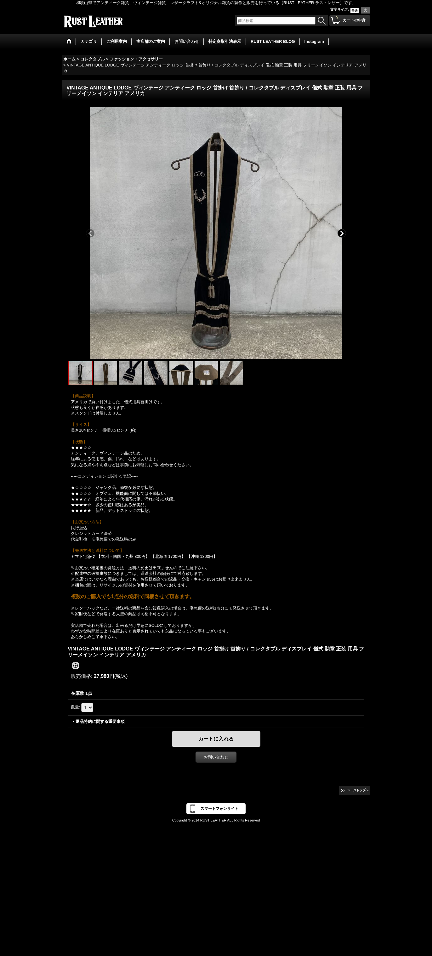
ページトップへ (358, 790)
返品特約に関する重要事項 (100, 721)
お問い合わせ (216, 757)
